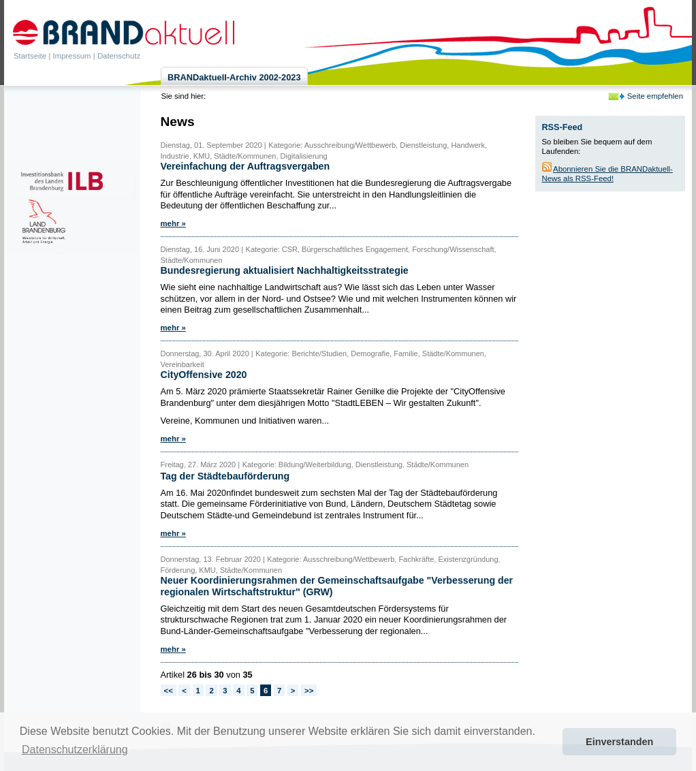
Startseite (30, 56)
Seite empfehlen (655, 96)
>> (308, 691)
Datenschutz (118, 56)
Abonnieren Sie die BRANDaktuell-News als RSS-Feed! (607, 174)
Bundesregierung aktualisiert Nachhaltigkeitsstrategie (285, 270)
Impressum (71, 56)
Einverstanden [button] (619, 741)
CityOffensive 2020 (204, 374)
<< (168, 691)
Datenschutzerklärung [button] (75, 749)
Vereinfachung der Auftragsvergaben (245, 166)
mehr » (173, 223)
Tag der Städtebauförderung (225, 476)
